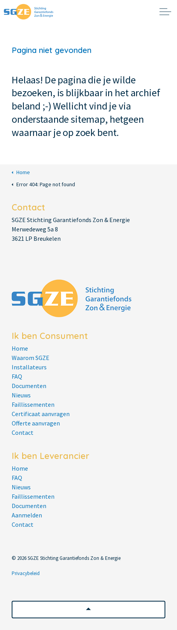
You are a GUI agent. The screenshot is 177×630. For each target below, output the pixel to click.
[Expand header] (165, 11)
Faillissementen (33, 404)
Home (21, 172)
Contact (22, 432)
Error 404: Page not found (43, 184)
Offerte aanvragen (36, 423)
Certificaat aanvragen (41, 414)
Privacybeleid (26, 573)
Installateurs (29, 367)
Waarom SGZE (30, 358)
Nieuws (21, 395)
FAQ (17, 376)
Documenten (29, 386)
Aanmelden (27, 515)
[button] (88, 609)
